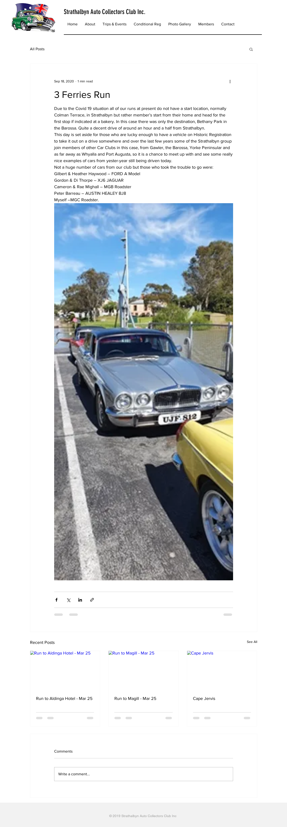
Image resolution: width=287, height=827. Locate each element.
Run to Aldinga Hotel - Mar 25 (64, 698)
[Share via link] (92, 599)
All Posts (37, 49)
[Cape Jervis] (222, 670)
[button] (114, 24)
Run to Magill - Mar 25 (135, 698)
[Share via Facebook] (56, 599)
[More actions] (230, 81)
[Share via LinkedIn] (80, 599)
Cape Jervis (204, 698)
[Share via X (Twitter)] (68, 599)
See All (252, 642)
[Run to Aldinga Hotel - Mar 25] (65, 670)
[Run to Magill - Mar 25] (143, 670)
